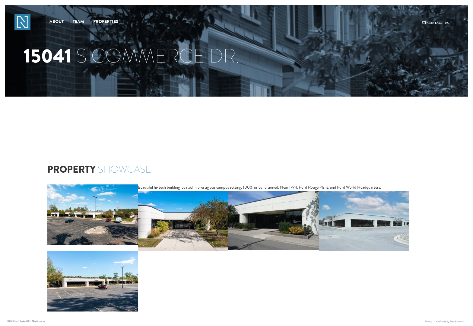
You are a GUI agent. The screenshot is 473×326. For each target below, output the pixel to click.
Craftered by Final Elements (450, 322)
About (56, 21)
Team (78, 21)
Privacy (428, 322)
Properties (105, 21)
